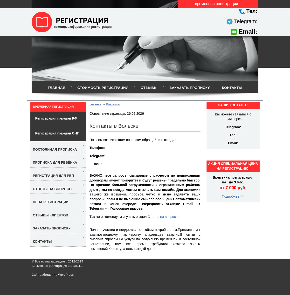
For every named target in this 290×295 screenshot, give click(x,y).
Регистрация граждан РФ (56, 118)
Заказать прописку (190, 88)
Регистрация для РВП (53, 176)
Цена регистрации (50, 202)
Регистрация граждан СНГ (57, 133)
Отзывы (148, 88)
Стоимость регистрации (102, 88)
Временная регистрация (53, 106)
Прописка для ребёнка (55, 162)
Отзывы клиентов (50, 215)
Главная (56, 88)
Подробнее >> (233, 196)
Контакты (232, 88)
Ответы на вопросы (163, 217)
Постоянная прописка (55, 149)
